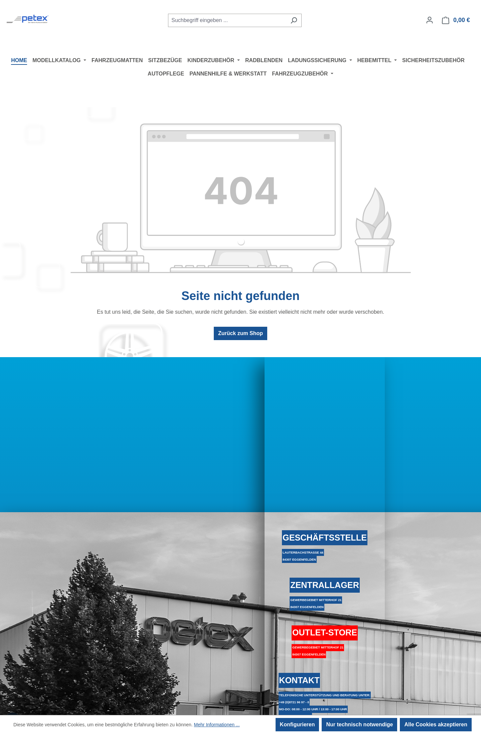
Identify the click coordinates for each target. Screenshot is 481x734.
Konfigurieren (297, 724)
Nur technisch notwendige (359, 724)
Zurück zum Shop (240, 333)
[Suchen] (294, 20)
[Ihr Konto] (430, 20)
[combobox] (227, 20)
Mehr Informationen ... (217, 724)
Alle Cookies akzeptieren (435, 724)
